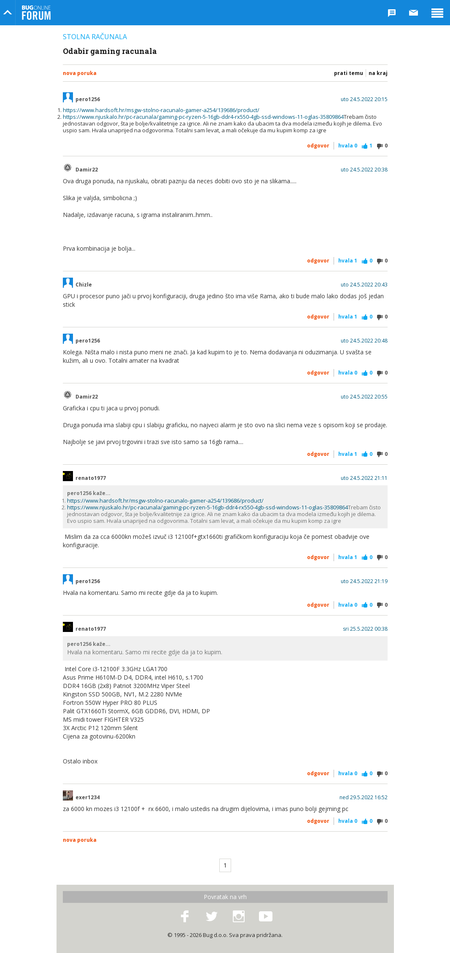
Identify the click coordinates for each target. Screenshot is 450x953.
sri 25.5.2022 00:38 (365, 629)
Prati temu (348, 73)
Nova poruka (80, 73)
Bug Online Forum (36, 12)
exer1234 (87, 797)
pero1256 (87, 99)
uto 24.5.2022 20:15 (364, 99)
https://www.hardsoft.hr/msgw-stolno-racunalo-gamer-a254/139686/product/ (161, 110)
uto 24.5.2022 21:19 (364, 581)
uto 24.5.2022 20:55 (364, 397)
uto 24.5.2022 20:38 (364, 170)
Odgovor (318, 145)
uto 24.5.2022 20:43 (364, 285)
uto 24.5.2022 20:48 (364, 341)
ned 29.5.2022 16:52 (364, 797)
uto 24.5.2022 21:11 (364, 478)
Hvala (347, 145)
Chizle (83, 285)
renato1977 (90, 478)
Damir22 (86, 170)
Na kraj (378, 73)
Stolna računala (95, 36)
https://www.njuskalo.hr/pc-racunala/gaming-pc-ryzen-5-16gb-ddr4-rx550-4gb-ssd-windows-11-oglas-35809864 (203, 116)
